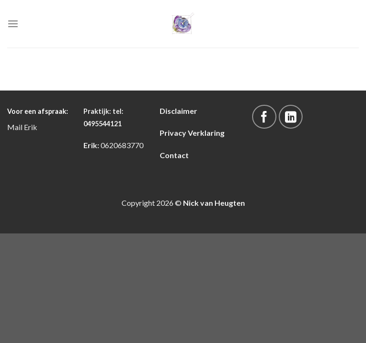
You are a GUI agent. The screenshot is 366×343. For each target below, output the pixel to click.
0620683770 (122, 145)
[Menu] (13, 23)
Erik (30, 126)
